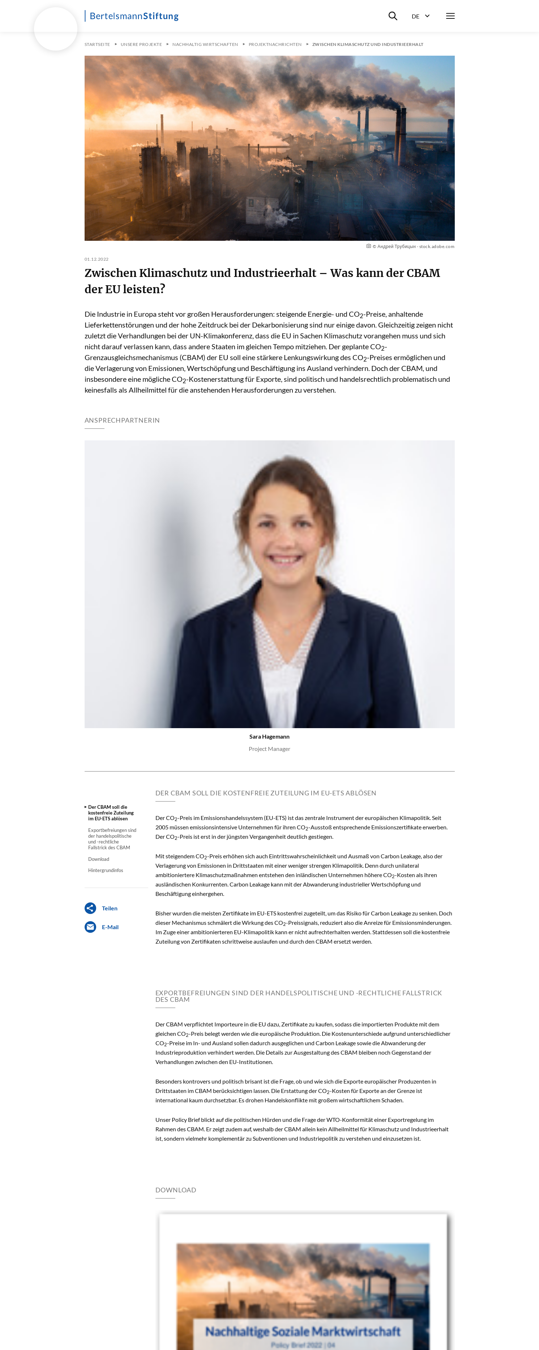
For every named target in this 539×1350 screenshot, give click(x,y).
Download (98, 859)
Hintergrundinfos (105, 870)
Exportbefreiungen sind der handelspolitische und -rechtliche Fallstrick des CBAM (112, 839)
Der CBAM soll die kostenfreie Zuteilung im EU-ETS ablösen (111, 813)
